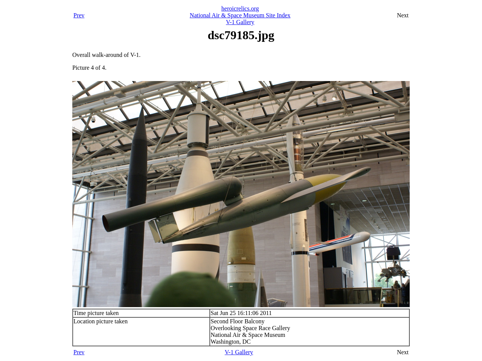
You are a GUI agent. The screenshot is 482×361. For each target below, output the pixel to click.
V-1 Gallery (240, 22)
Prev (78, 15)
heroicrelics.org (240, 8)
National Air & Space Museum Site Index (240, 15)
